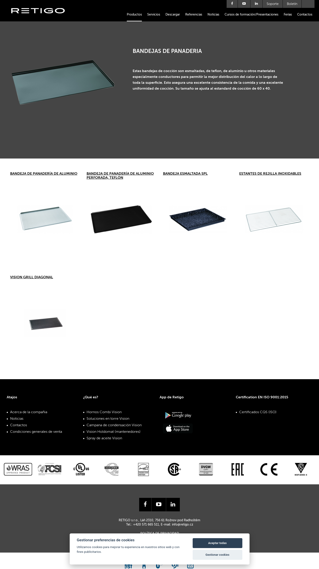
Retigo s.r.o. (41, 17)
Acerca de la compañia (28, 412)
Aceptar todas (217, 543)
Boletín (292, 4)
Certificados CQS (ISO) (258, 412)
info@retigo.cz (182, 524)
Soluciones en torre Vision (108, 419)
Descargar (172, 14)
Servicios (153, 14)
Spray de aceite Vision (104, 438)
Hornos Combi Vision (104, 412)
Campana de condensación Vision (114, 425)
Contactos (304, 14)
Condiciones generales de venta (36, 432)
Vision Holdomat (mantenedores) (114, 432)
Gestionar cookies (217, 554)
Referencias (193, 14)
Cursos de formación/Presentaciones (251, 14)
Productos (134, 14)
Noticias (213, 14)
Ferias (288, 14)
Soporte (273, 4)
